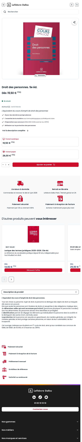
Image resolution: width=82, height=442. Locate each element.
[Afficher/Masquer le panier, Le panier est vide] (77, 5)
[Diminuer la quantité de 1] (3, 164)
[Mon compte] (71, 5)
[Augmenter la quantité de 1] (8, 164)
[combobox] (40, 12)
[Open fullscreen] (40, 48)
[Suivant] (11, 279)
